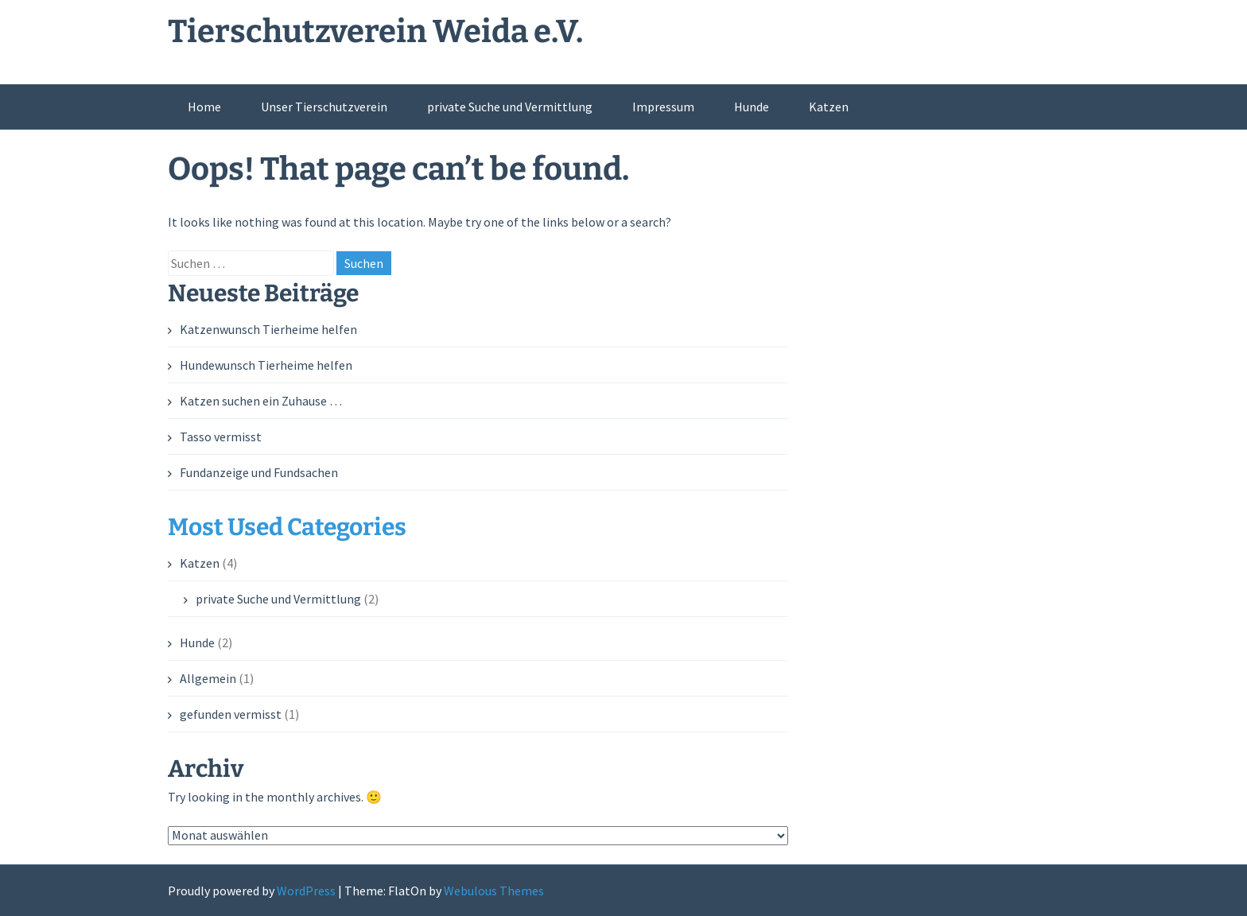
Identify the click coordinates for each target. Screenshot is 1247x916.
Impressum (663, 106)
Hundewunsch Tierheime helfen (266, 365)
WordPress (306, 891)
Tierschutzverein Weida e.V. (375, 32)
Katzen (829, 106)
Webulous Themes (494, 891)
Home (204, 106)
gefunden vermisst (231, 714)
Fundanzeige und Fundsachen (259, 472)
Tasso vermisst (221, 436)
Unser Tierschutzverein (324, 106)
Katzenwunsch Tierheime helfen (268, 329)
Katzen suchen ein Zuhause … (261, 401)
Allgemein (208, 678)
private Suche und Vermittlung (509, 106)
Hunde (751, 106)
